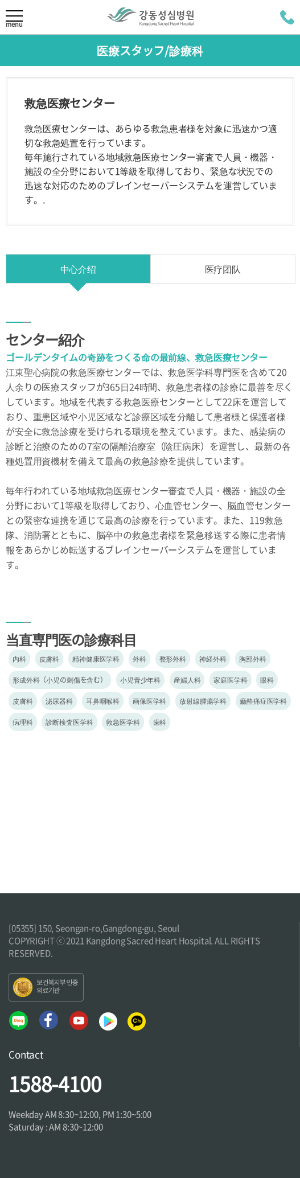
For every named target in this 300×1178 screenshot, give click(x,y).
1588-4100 (55, 1083)
